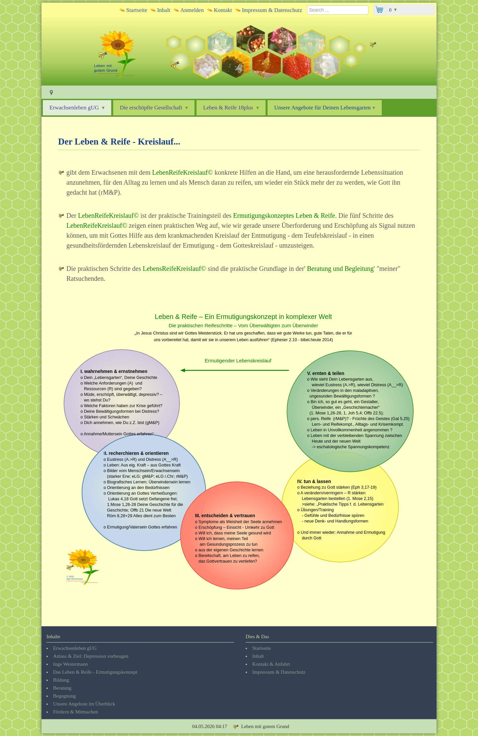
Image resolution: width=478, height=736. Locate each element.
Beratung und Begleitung (339, 268)
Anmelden (192, 10)
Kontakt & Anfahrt (271, 664)
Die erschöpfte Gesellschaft (154, 107)
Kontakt (223, 10)
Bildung (61, 680)
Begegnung (64, 696)
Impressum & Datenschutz (272, 10)
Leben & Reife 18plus (231, 107)
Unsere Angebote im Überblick (84, 703)
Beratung (62, 688)
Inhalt (163, 10)
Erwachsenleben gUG (77, 107)
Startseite (136, 10)
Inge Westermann (70, 664)
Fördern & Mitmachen (75, 711)
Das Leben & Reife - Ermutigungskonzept (95, 672)
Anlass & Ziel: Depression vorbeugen (90, 656)
